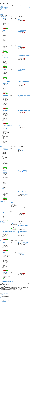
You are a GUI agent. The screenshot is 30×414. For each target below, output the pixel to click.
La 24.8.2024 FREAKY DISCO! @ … (22, 253)
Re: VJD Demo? (21, 204)
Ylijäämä (4, 272)
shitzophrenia (5, 293)
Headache (24, 228)
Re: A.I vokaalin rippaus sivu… (23, 226)
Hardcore (2, 54)
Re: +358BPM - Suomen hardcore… (23, 70)
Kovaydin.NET (3, 16)
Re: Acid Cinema (21, 272)
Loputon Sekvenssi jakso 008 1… (23, 126)
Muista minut (3, 284)
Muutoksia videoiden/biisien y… (24, 19)
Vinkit (12, 202)
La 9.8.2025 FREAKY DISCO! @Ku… (24, 96)
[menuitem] (4, 7)
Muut (1, 240)
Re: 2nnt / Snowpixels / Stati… (23, 232)
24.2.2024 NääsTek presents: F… (24, 56)
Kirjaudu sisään (3, 281)
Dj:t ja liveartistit (2, 201)
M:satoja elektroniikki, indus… (22, 192)
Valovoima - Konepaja (22, 170)
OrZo (7, 28)
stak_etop (24, 150)
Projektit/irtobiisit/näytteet (8, 231)
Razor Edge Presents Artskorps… (22, 211)
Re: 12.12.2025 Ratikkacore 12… (23, 82)
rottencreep (4, 27)
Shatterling (24, 206)
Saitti (3, 30)
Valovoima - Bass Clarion (23, 242)
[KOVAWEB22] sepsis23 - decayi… (23, 45)
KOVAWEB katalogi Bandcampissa (22, 31)
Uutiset (4, 18)
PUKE (23, 97)
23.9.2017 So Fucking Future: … (24, 111)
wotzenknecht (24, 194)
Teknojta (4, 28)
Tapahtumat (2, 80)
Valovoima (24, 171)
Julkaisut (4, 45)
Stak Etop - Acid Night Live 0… (23, 149)
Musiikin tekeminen (2, 222)
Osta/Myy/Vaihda (6, 191)
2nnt (23, 234)
